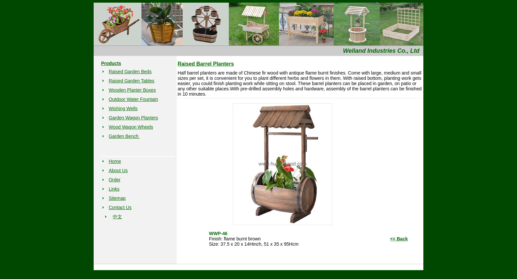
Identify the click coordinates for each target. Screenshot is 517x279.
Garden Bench (124, 136)
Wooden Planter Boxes (132, 90)
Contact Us (120, 207)
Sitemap (117, 198)
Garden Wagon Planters (133, 117)
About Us (118, 170)
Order (115, 179)
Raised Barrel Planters (206, 64)
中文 (117, 216)
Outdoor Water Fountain (133, 99)
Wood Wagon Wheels (131, 127)
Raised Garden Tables (131, 80)
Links (114, 189)
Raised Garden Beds (130, 71)
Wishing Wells (123, 108)
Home (115, 161)
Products (111, 63)
